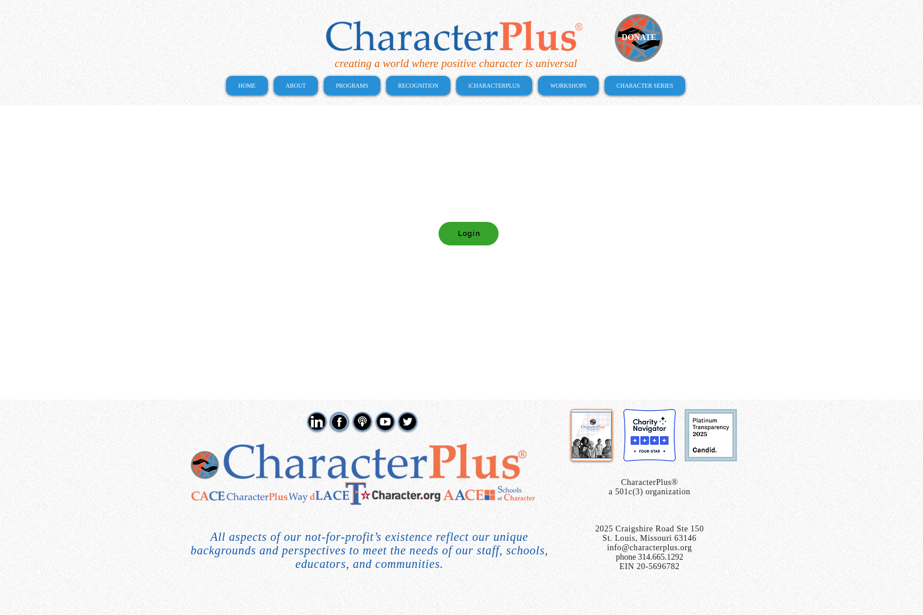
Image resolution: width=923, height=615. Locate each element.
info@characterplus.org (649, 547)
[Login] (469, 233)
